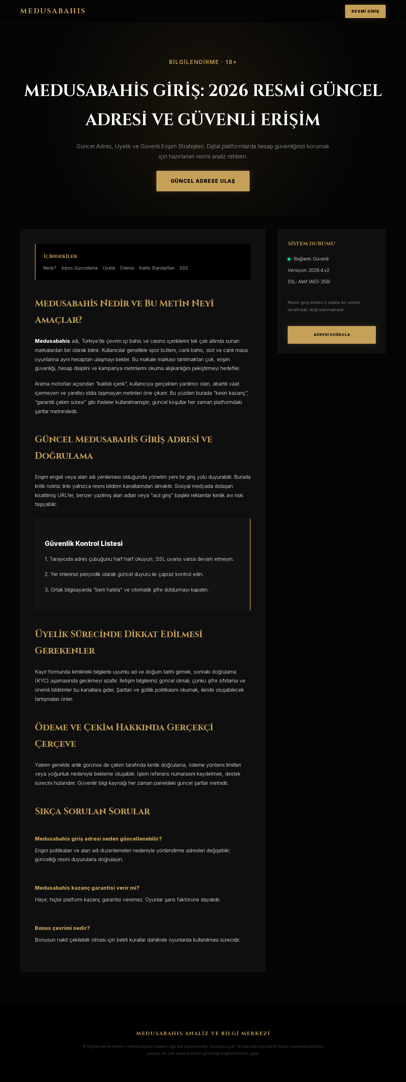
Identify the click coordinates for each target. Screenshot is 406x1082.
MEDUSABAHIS (53, 11)
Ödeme (127, 268)
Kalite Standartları (157, 268)
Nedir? (49, 268)
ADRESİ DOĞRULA (332, 334)
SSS (184, 268)
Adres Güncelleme (79, 268)
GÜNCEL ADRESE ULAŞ (203, 181)
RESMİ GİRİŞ (365, 11)
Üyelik (109, 268)
